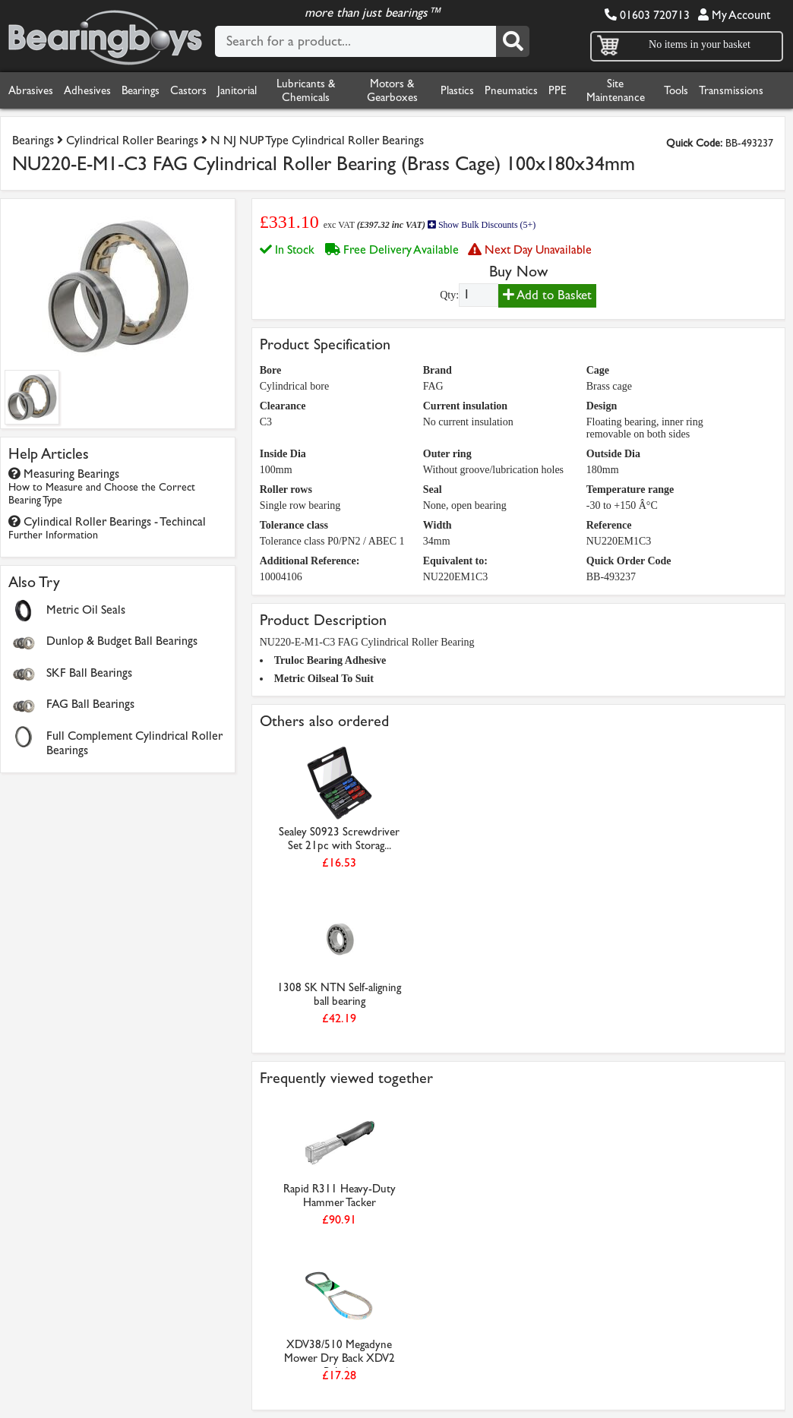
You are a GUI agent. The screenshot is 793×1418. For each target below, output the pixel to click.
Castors (188, 90)
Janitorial (237, 90)
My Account (734, 15)
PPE (557, 90)
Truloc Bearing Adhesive (330, 660)
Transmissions (731, 90)
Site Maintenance (615, 90)
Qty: (449, 295)
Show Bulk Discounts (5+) (482, 224)
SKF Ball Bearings (89, 672)
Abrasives (30, 90)
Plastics (457, 90)
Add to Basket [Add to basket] (547, 295)
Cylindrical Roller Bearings (132, 140)
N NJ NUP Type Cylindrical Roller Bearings (317, 140)
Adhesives (87, 90)
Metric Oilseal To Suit (324, 678)
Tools (676, 90)
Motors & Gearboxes (392, 90)
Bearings (141, 90)
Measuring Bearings (101, 486)
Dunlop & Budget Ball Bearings (121, 640)
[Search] (512, 41)
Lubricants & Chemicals (305, 90)
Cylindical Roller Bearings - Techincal (107, 528)
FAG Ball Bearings (90, 703)
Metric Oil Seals (85, 609)
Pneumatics (511, 90)
